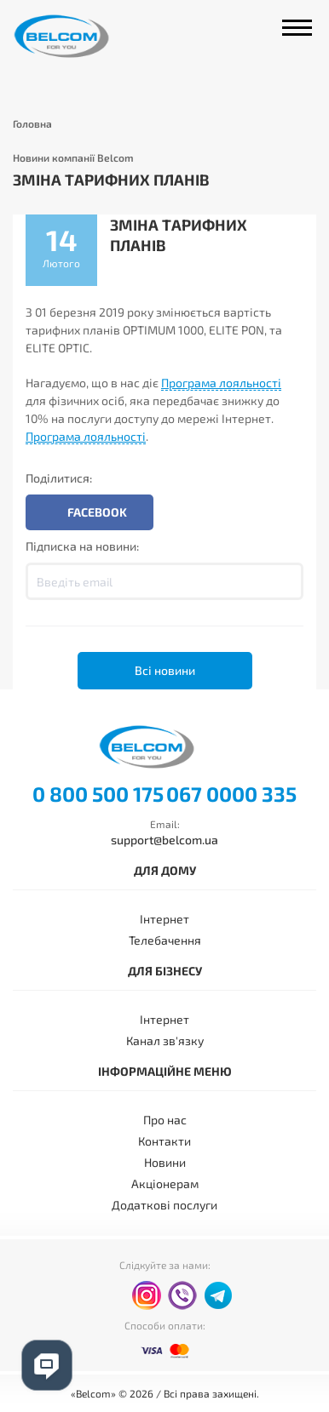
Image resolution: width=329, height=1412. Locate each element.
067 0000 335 (231, 794)
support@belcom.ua (164, 839)
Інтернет (164, 919)
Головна (32, 123)
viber (182, 1295)
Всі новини (165, 670)
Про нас (165, 1119)
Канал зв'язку (165, 1040)
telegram (218, 1295)
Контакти (164, 1141)
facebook (110, 1296)
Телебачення (165, 940)
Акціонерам (165, 1183)
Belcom (79, 36)
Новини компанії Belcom (73, 157)
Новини (165, 1162)
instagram (146, 1295)
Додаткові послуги (164, 1205)
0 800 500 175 (98, 794)
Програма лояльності (221, 382)
